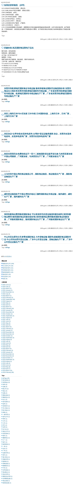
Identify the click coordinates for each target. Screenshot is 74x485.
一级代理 (6, 414)
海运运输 (6, 480)
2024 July (6, 286)
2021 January (7, 330)
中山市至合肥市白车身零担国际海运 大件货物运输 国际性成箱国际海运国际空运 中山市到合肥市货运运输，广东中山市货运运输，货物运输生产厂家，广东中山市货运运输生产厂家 (38, 239)
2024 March (7, 288)
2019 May (6, 367)
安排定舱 (6, 433)
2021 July (6, 319)
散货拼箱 (6, 444)
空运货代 (7, 276)
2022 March (7, 306)
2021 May (6, 323)
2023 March (7, 295)
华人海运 (6, 408)
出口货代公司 (8, 266)
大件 (5, 421)
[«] (4, 256)
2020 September (8, 337)
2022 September (9, 299)
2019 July (6, 363)
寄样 (5, 419)
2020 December (8, 332)
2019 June (7, 365)
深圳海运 (6, 382)
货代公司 (6, 416)
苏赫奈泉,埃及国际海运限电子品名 (19, 48)
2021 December (8, 312)
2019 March (7, 370)
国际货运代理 (7, 476)
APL (5, 425)
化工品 (5, 429)
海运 (5, 391)
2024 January (7, 290)
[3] (9, 256)
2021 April (6, 325)
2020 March (7, 348)
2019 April (6, 368)
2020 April (6, 347)
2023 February (8, 297)
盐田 (5, 404)
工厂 (5, 440)
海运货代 (7, 274)
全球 (5, 427)
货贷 (5, 278)
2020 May (6, 345)
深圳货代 (6, 406)
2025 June (7, 285)
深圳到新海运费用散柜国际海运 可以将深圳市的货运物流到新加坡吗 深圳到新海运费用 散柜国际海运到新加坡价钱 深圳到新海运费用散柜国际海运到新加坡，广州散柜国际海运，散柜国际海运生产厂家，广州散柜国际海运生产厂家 (37, 217)
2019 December (8, 354)
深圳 (5, 384)
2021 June (7, 321)
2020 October (7, 336)
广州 (5, 450)
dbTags (7, 101)
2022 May (6, 303)
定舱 (5, 393)
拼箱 (5, 412)
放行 (5, 442)
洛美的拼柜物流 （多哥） (15, 5)
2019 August (7, 361)
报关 (5, 435)
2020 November (8, 334)
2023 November (8, 292)
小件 (5, 423)
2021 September (8, 316)
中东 (5, 468)
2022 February (8, 308)
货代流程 (6, 401)
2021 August (7, 317)
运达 (5, 448)
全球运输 (6, 470)
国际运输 (6, 395)
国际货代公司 (8, 263)
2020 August (7, 339)
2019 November (8, 356)
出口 (5, 399)
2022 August (7, 301)
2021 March (7, 326)
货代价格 (6, 380)
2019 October (7, 357)
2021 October (7, 314)
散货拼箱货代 (8, 272)
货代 (5, 455)
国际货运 (6, 397)
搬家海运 (6, 438)
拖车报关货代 (8, 268)
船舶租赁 (6, 465)
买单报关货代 (8, 270)
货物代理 (6, 459)
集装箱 (5, 461)
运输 (5, 386)
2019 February (8, 372)
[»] (10, 256)
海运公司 (6, 431)
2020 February (8, 350)
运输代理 (6, 453)
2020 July (6, 341)
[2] (7, 256)
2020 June (7, 343)
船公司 (5, 389)
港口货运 (6, 457)
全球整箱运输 (7, 478)
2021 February (8, 328)
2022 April (6, 305)
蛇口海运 (6, 410)
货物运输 (6, 463)
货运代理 (6, 474)
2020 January (7, 352)
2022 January (7, 310)
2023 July (6, 294)
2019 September (8, 359)
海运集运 (6, 472)
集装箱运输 (7, 483)
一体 (5, 446)
